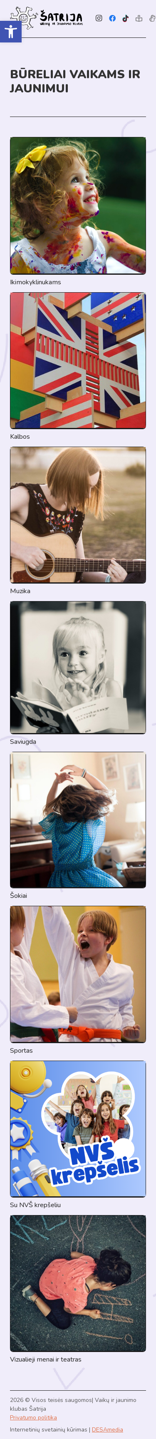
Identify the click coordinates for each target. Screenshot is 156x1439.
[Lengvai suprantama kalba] (139, 18)
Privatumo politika (33, 1418)
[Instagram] (99, 18)
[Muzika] (78, 521)
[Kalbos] (78, 367)
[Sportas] (78, 981)
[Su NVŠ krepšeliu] (78, 1135)
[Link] (46, 18)
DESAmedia (107, 1430)
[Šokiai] (78, 826)
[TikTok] (125, 18)
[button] (11, 31)
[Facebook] (112, 18)
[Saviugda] (78, 674)
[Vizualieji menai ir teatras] (78, 1289)
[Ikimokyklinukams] (78, 212)
